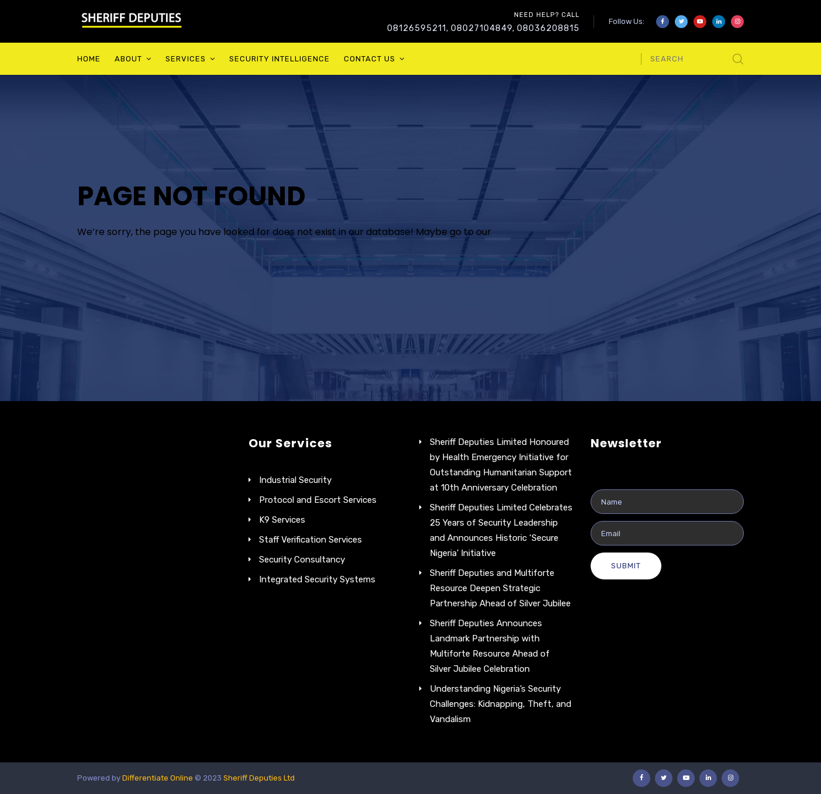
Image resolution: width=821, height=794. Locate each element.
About (128, 58)
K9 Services (282, 520)
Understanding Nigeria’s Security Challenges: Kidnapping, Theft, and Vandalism (500, 703)
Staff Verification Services (310, 539)
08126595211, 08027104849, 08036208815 (483, 28)
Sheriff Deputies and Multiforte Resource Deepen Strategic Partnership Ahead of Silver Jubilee (500, 588)
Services (185, 58)
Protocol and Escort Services (318, 500)
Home (89, 58)
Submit (626, 565)
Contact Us (369, 58)
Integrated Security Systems (317, 579)
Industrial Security (295, 480)
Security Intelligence (279, 58)
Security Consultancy (302, 559)
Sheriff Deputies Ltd (259, 778)
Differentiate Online (158, 778)
